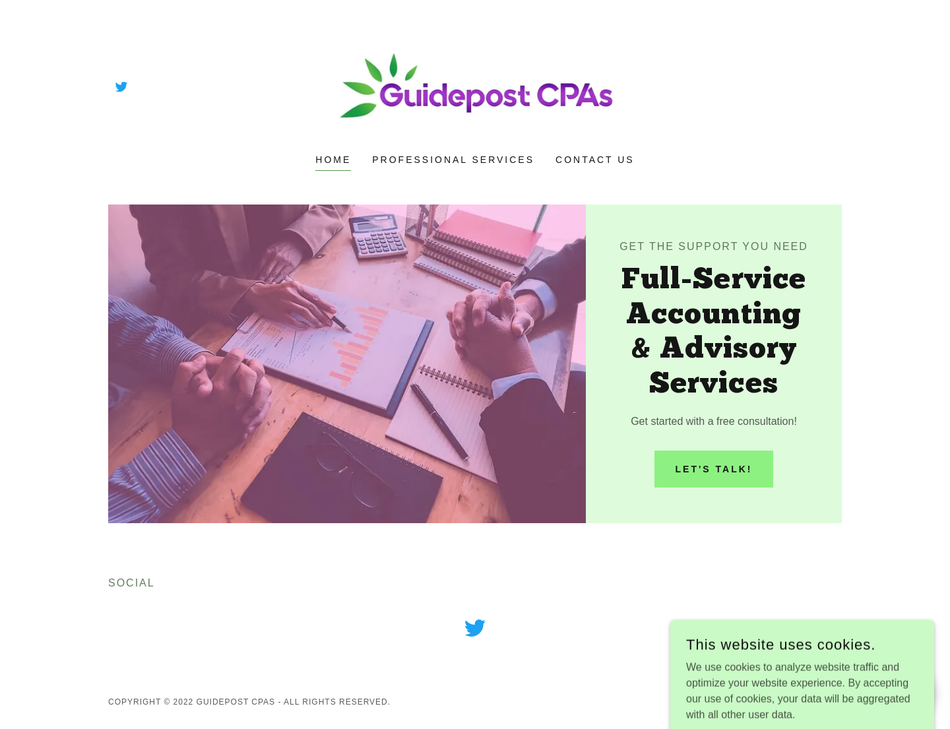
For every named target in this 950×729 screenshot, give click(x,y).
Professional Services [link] (453, 159)
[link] (121, 86)
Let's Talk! (714, 469)
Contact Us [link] (595, 159)
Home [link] (333, 159)
